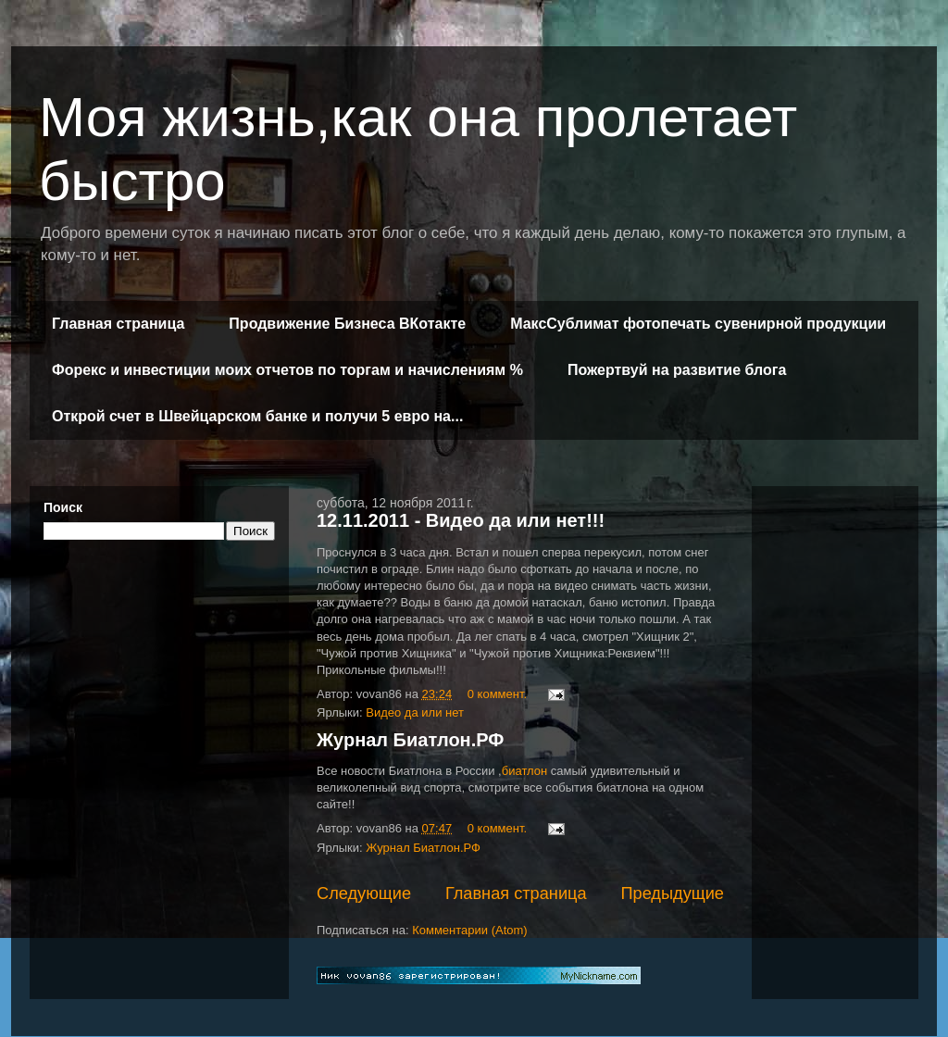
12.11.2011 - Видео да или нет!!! (461, 520)
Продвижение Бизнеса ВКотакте (347, 323)
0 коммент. (497, 694)
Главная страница (118, 323)
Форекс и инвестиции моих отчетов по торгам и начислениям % (287, 370)
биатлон (524, 771)
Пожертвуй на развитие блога (677, 370)
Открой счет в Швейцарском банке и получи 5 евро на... (257, 416)
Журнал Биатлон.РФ (410, 740)
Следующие (364, 893)
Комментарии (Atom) (470, 930)
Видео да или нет (415, 712)
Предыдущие (672, 893)
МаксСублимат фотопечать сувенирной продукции (698, 323)
